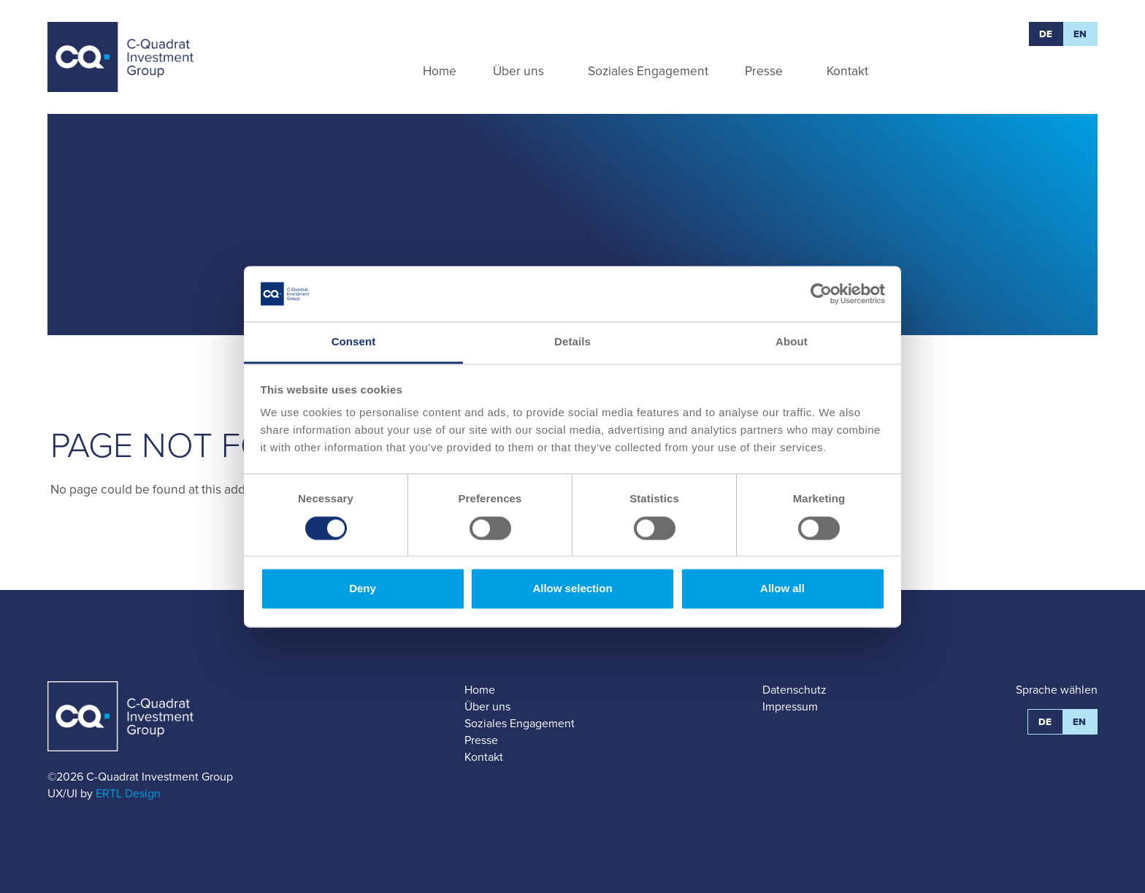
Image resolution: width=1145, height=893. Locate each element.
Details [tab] (572, 342)
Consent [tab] (354, 342)
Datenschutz (794, 689)
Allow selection (572, 589)
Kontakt (483, 756)
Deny (362, 589)
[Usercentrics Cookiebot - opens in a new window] (821, 293)
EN (1080, 34)
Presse (481, 740)
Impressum (790, 706)
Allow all (782, 589)
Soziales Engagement (519, 723)
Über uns (487, 706)
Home (479, 689)
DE (1046, 34)
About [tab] (792, 342)
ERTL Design (128, 793)
